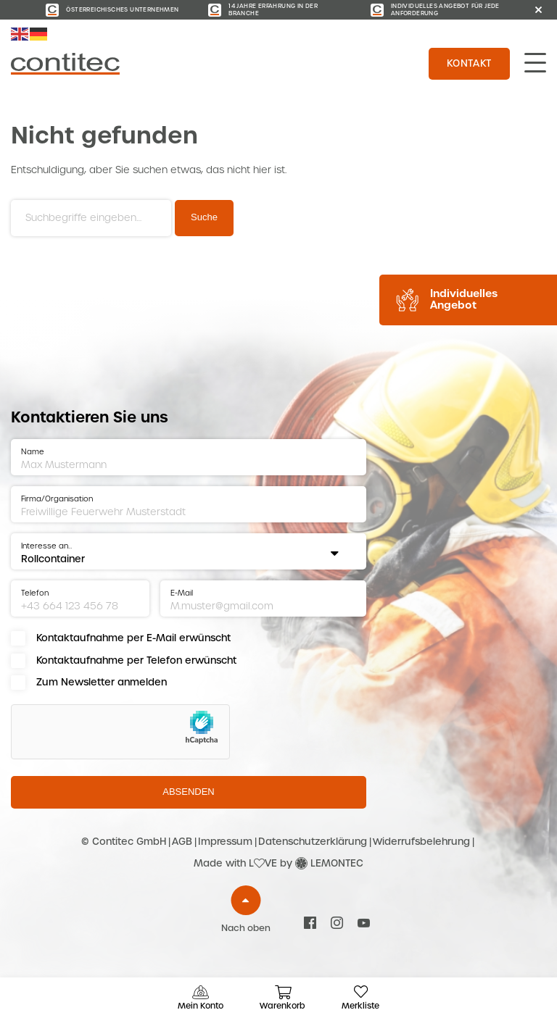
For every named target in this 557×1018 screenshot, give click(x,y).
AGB (182, 841)
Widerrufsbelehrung (421, 841)
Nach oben (246, 928)
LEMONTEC (336, 863)
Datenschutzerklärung (312, 841)
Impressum (225, 841)
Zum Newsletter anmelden (101, 682)
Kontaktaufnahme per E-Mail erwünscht (133, 638)
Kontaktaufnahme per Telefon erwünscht (136, 660)
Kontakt (469, 63)
